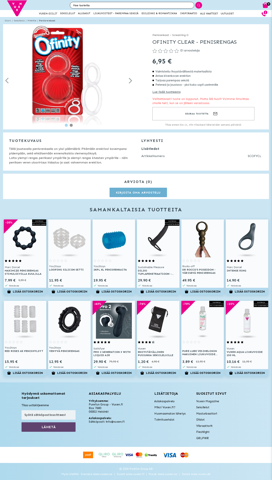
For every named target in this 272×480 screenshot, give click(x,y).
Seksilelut (19, 20)
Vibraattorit (204, 426)
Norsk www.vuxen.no (163, 474)
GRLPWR (202, 438)
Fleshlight (202, 432)
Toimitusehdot (164, 419)
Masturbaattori (206, 413)
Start (8, 20)
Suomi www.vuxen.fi (130, 474)
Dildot (200, 419)
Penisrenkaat (47, 20)
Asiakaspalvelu (164, 401)
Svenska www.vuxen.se (96, 474)
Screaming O (180, 35)
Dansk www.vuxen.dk (196, 474)
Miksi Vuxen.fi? (164, 407)
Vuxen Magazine (207, 401)
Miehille (32, 20)
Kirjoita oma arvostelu (138, 192)
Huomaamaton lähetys (170, 413)
